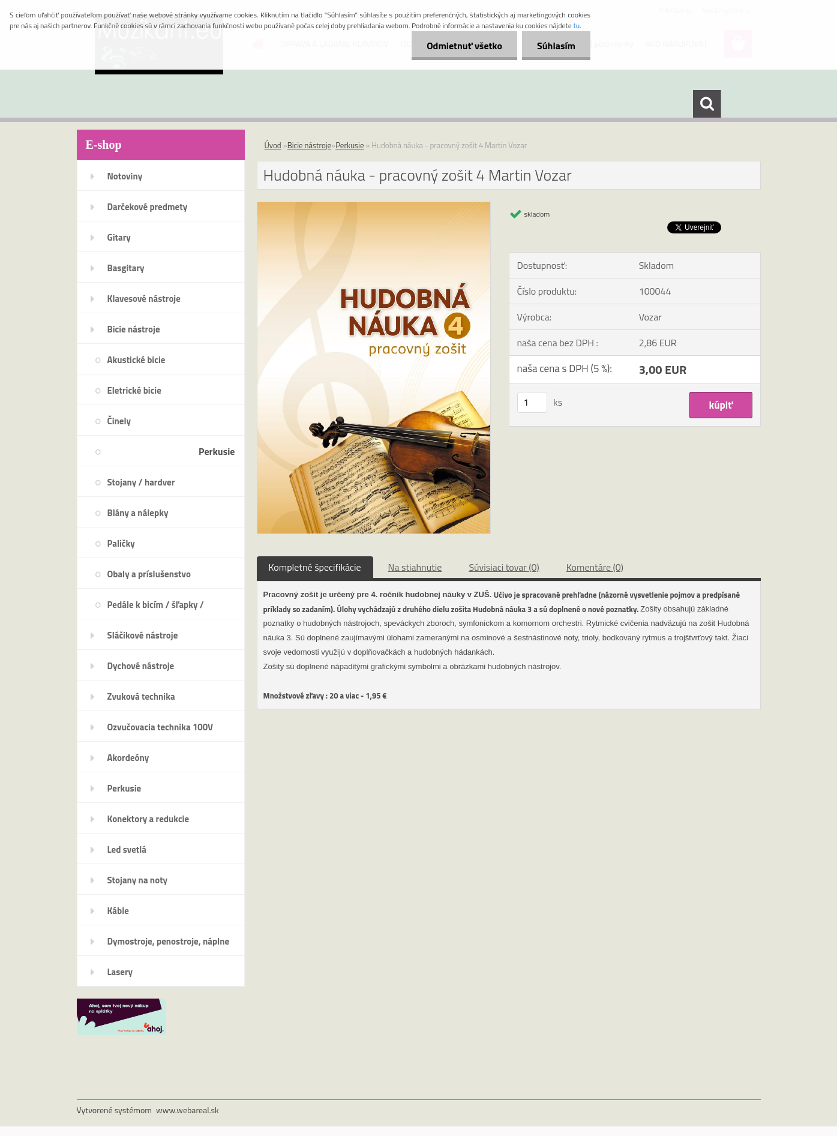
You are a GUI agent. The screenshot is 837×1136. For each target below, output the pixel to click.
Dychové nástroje (141, 666)
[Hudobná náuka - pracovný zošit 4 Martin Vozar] (374, 207)
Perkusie (217, 451)
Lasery (120, 972)
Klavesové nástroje (144, 298)
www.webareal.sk (187, 1110)
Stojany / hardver (141, 482)
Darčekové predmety (147, 207)
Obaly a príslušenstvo (149, 574)
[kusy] (532, 402)
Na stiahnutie (415, 567)
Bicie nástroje (133, 329)
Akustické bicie (136, 360)
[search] (707, 104)
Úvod (273, 145)
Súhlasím (556, 45)
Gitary (119, 237)
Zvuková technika (141, 696)
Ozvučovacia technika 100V (160, 727)
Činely (119, 421)
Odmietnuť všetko (464, 45)
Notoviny (125, 176)
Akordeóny (128, 758)
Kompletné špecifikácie (315, 567)
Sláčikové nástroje (142, 635)
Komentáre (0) (594, 567)
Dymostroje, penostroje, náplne (168, 941)
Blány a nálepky (138, 513)
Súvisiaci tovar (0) (504, 567)
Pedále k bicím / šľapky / (155, 605)
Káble (118, 911)
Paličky (121, 543)
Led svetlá (126, 849)
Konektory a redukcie (148, 819)
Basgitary (126, 268)
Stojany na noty (137, 880)
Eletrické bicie (134, 390)
